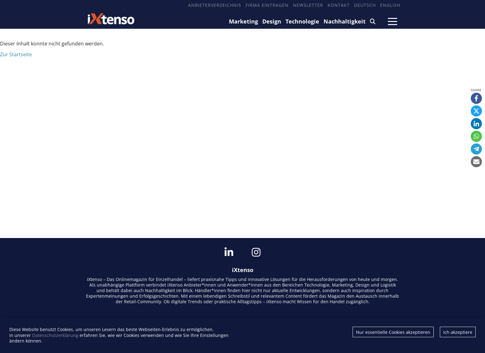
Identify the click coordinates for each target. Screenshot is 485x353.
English (390, 5)
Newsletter (308, 5)
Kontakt (339, 5)
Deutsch (365, 5)
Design (271, 21)
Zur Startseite (16, 54)
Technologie (302, 21)
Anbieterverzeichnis (214, 5)
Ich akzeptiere (457, 332)
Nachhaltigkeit (345, 21)
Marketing (243, 21)
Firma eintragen (267, 5)
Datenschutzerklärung (55, 335)
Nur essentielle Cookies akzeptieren (393, 332)
